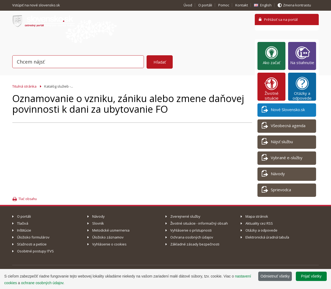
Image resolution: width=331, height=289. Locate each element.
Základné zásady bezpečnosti (194, 244)
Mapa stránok (256, 216)
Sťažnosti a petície (32, 244)
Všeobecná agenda (283, 126)
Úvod (188, 5)
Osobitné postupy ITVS (35, 251)
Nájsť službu (277, 142)
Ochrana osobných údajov (191, 237)
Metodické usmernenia (111, 230)
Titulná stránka (24, 86)
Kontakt (241, 5)
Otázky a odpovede (302, 88)
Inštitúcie (24, 230)
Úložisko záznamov (108, 237)
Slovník (98, 223)
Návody (273, 174)
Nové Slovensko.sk (283, 110)
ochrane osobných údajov (42, 283)
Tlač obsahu (27, 199)
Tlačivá (22, 223)
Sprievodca (276, 190)
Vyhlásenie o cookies (109, 244)
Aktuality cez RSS (259, 223)
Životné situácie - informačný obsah (199, 223)
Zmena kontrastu (297, 5)
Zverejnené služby (185, 216)
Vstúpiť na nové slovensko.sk (36, 5)
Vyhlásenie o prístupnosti (191, 230)
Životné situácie (272, 88)
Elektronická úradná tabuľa (267, 237)
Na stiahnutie (302, 55)
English (266, 5)
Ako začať (271, 55)
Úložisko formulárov (33, 237)
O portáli (205, 5)
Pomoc (223, 5)
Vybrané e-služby (282, 158)
